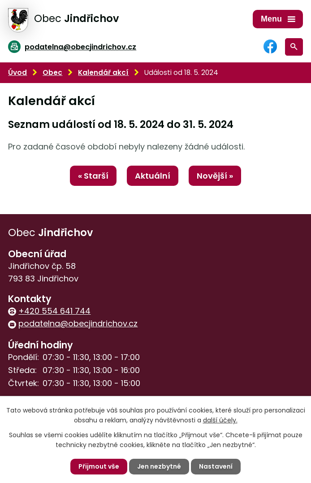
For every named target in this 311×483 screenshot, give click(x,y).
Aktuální (152, 175)
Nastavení (216, 466)
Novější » (215, 175)
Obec (52, 72)
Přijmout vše (98, 466)
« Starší (93, 175)
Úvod (17, 72)
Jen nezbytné (159, 466)
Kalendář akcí (103, 72)
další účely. (220, 420)
